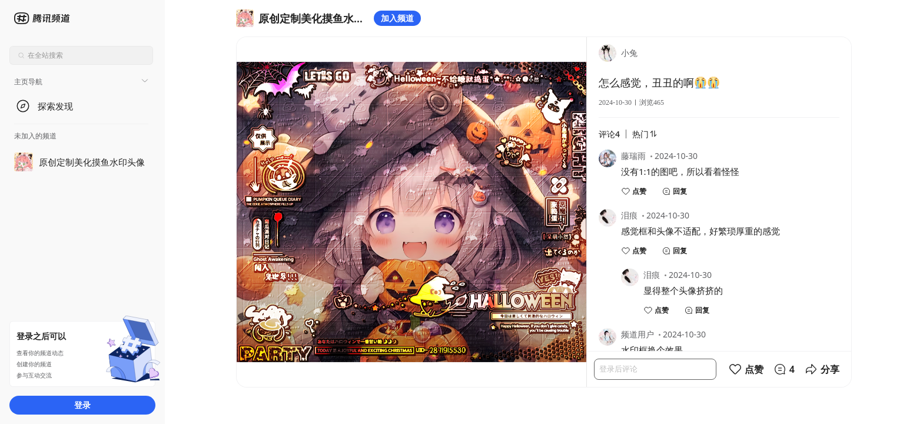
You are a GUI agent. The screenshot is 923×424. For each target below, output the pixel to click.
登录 (82, 404)
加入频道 (397, 18)
